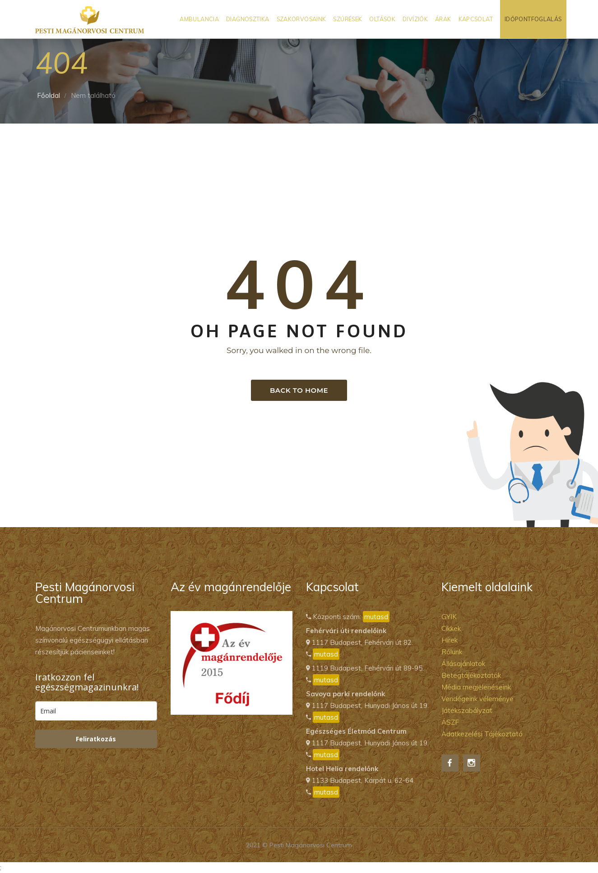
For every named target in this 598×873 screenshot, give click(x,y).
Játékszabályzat (466, 710)
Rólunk (451, 652)
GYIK (449, 616)
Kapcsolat (476, 19)
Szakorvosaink (301, 19)
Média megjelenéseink (476, 687)
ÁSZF (450, 722)
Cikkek (451, 628)
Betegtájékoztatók (471, 675)
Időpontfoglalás (533, 19)
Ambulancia (199, 19)
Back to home (299, 390)
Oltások (382, 19)
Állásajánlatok (463, 663)
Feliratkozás (96, 739)
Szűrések (347, 19)
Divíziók (415, 19)
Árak (443, 19)
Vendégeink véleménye (477, 698)
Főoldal (48, 95)
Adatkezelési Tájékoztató (482, 734)
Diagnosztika (247, 19)
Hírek (449, 640)
